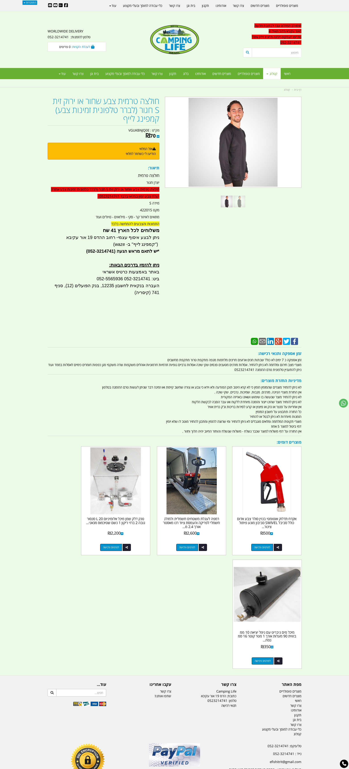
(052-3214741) (100, 251)
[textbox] (261, 677)
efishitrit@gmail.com (285, 637)
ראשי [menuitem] (287, 73)
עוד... (101, 560)
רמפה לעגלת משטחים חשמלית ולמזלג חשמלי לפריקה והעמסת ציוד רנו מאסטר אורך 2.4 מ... (207, 511)
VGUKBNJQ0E (138, 130)
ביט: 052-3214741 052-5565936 (128, 278)
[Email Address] (50, 5)
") (157, 244)
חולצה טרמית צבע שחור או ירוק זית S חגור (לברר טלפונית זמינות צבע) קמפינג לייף (106, 110)
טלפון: (232, 576)
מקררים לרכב (121, 743)
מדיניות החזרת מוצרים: (281, 380)
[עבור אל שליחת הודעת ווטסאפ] (343, 403)
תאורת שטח (141, 743)
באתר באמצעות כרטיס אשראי (131, 271)
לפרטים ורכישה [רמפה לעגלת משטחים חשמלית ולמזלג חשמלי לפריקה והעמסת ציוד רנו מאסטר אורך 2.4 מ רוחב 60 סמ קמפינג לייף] (203, 536)
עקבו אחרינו (160, 560)
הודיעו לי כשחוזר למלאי (141, 153)
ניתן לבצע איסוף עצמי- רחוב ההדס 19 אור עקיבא (112, 237)
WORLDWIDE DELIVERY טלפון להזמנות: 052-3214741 (69, 34)
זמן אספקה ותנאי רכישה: (279, 353)
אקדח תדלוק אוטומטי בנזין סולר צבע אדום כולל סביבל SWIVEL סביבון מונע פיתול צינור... (272, 511)
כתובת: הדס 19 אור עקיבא (218, 571)
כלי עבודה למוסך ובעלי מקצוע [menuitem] (125, 73)
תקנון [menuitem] (172, 73)
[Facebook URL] (66, 5)
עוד (62, 73)
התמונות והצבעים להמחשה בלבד (135, 223)
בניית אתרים (158, 766)
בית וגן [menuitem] (94, 73)
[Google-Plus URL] (61, 5)
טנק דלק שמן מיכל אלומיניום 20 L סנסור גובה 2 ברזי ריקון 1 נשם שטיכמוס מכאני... (142, 511)
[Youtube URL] (55, 5)
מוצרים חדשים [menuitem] (221, 73)
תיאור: (153, 167)
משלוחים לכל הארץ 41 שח (131, 230)
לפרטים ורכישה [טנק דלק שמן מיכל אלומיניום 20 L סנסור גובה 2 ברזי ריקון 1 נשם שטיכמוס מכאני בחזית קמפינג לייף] (138, 536)
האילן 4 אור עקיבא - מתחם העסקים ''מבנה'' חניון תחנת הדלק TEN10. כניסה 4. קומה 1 (265, 648)
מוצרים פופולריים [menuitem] (249, 73)
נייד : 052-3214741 (287, 629)
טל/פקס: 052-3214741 (284, 621)
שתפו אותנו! (163, 571)
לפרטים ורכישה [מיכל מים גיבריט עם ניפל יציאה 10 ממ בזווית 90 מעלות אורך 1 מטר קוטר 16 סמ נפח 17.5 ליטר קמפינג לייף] (72, 536)
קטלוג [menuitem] (271, 73)
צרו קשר (228, 560)
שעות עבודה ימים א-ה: (272, 659)
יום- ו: (262, 680)
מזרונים (105, 743)
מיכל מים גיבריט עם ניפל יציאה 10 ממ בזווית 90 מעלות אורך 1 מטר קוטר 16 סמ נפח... (77, 511)
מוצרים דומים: (289, 442)
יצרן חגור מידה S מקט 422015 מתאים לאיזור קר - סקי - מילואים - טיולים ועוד (105, 237)
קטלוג (287, 90)
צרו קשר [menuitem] (156, 73)
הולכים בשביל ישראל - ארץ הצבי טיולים (174, 653)
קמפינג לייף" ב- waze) (134, 244)
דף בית (297, 90)
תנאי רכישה (228, 581)
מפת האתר (291, 560)
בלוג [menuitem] (186, 73)
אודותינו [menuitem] (200, 73)
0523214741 (217, 576)
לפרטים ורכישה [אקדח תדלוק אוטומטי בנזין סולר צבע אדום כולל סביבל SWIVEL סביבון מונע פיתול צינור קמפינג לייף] (268, 536)
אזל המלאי (145, 148)
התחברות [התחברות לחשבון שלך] (30, 2)
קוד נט (168, 766)
